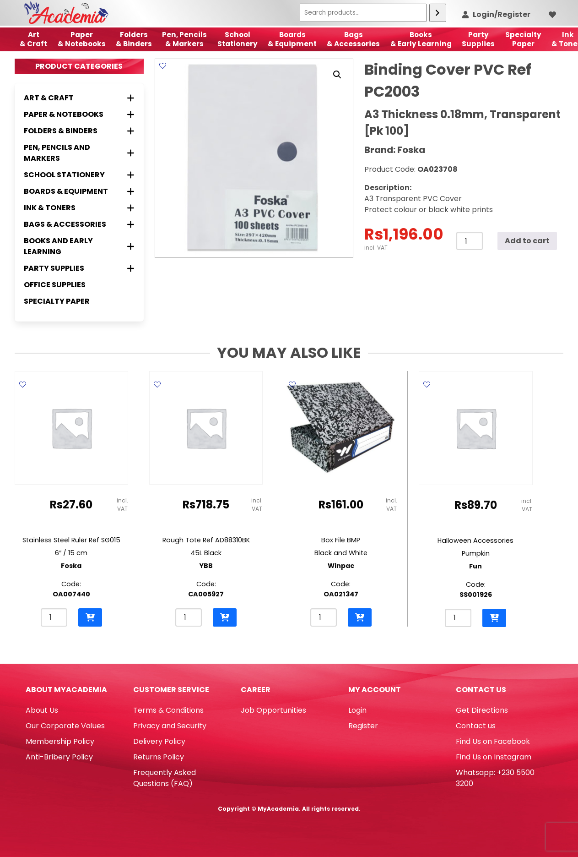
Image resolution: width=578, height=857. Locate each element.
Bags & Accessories (353, 39)
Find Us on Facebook (493, 741)
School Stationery (237, 39)
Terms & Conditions (168, 710)
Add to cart (527, 240)
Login (357, 710)
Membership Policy (60, 741)
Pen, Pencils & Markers (184, 39)
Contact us (476, 726)
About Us (42, 710)
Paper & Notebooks (82, 39)
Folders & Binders (134, 39)
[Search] (437, 13)
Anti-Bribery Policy (59, 757)
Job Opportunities (273, 710)
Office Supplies (55, 284)
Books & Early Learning (421, 39)
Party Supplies (478, 39)
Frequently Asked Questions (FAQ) (164, 778)
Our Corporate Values (65, 726)
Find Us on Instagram (493, 757)
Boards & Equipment (292, 39)
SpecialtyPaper (523, 39)
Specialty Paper (57, 301)
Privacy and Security (169, 726)
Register (363, 726)
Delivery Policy (159, 741)
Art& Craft (33, 39)
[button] (337, 74)
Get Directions (482, 710)
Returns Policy (158, 757)
